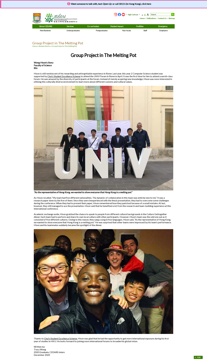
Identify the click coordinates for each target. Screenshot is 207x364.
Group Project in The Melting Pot (64, 46)
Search (172, 14)
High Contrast (133, 15)
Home (142, 18)
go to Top (198, 357)
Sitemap (171, 18)
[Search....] (160, 14)
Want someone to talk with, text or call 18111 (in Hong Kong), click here (111, 3)
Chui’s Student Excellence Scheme (63, 76)
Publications (151, 18)
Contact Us (162, 18)
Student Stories (44, 46)
